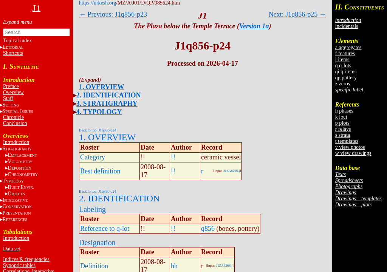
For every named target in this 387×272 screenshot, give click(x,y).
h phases (344, 111)
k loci (341, 117)
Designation (97, 242)
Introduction (16, 142)
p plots (342, 123)
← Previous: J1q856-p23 (113, 14)
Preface (11, 86)
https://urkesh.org (97, 3)
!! (173, 157)
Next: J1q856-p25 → (297, 14)
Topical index (17, 40)
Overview (13, 92)
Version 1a (254, 26)
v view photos (350, 147)
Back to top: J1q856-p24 (97, 130)
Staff (8, 98)
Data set (11, 249)
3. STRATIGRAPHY (107, 103)
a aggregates (348, 47)
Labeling (92, 209)
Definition (94, 266)
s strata (342, 135)
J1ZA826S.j (231, 171)
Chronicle (13, 117)
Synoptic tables (19, 265)
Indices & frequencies (26, 259)
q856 (208, 228)
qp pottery (346, 77)
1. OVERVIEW (101, 87)
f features (345, 53)
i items (342, 59)
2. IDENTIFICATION (108, 95)
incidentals (346, 26)
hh (174, 266)
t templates (346, 141)
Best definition (100, 171)
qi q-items (345, 71)
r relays (343, 129)
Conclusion (15, 123)
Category (92, 157)
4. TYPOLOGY (99, 112)
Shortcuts (13, 53)
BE (21, 187)
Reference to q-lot (104, 228)
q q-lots (343, 65)
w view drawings (353, 153)
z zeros (342, 84)
